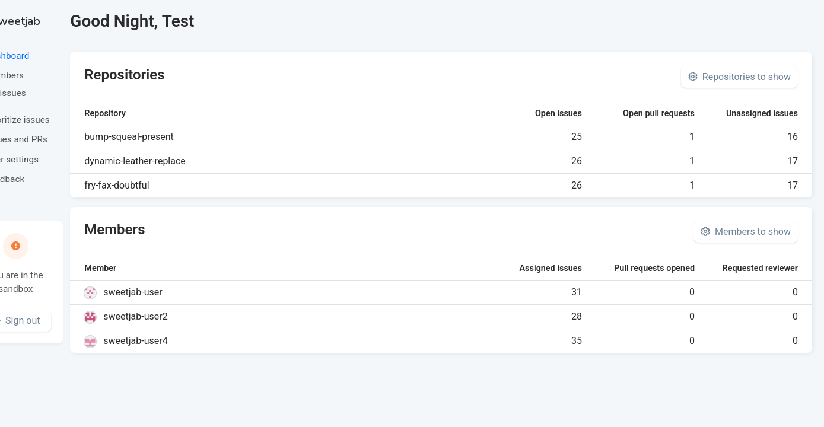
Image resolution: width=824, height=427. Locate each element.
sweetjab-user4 (179, 340)
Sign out (59, 320)
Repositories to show (739, 76)
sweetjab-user (176, 292)
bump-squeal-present (172, 136)
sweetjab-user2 (179, 316)
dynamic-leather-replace (179, 161)
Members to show (746, 231)
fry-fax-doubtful (160, 185)
